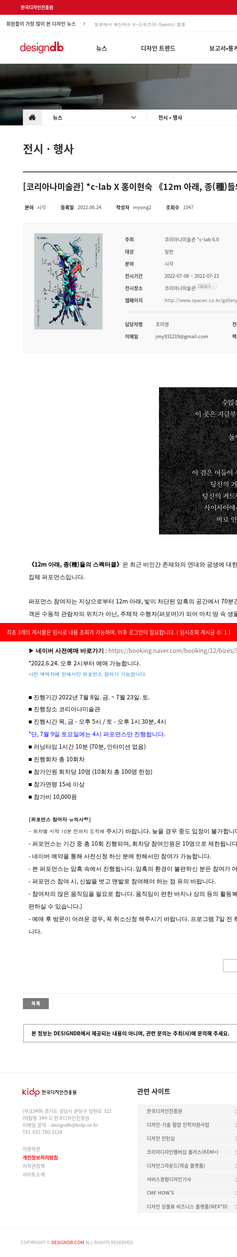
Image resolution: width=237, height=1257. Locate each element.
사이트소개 (34, 1174)
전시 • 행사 (170, 117)
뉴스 (57, 117)
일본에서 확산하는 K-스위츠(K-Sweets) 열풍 (140, 24)
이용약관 (31, 1148)
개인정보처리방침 (40, 1157)
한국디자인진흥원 (37, 7)
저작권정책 (34, 1165)
